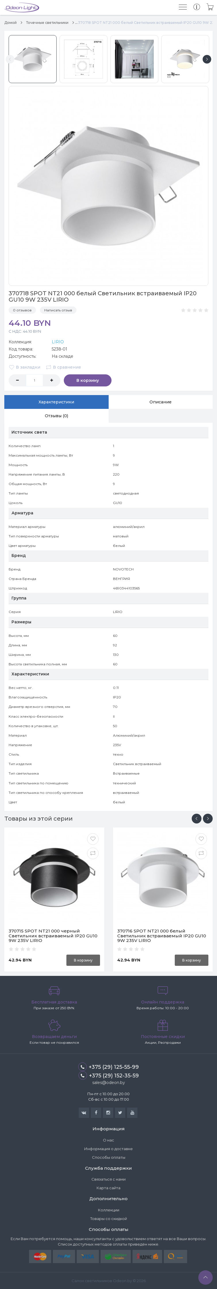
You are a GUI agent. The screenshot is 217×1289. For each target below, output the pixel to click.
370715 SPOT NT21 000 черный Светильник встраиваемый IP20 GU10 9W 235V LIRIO (53, 935)
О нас (108, 1140)
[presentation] (196, 818)
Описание (160, 402)
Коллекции (108, 1210)
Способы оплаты (108, 1157)
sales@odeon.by (108, 1082)
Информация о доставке (108, 1148)
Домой (10, 22)
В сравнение (63, 367)
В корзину (86, 380)
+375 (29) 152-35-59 (108, 1075)
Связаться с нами (108, 1179)
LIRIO (58, 341)
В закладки (24, 367)
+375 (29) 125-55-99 (108, 1066)
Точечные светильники (47, 22)
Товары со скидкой (108, 1218)
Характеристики (56, 402)
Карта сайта (108, 1188)
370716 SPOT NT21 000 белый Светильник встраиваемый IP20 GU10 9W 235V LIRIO (161, 935)
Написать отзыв (58, 310)
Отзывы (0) (56, 415)
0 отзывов (22, 310)
